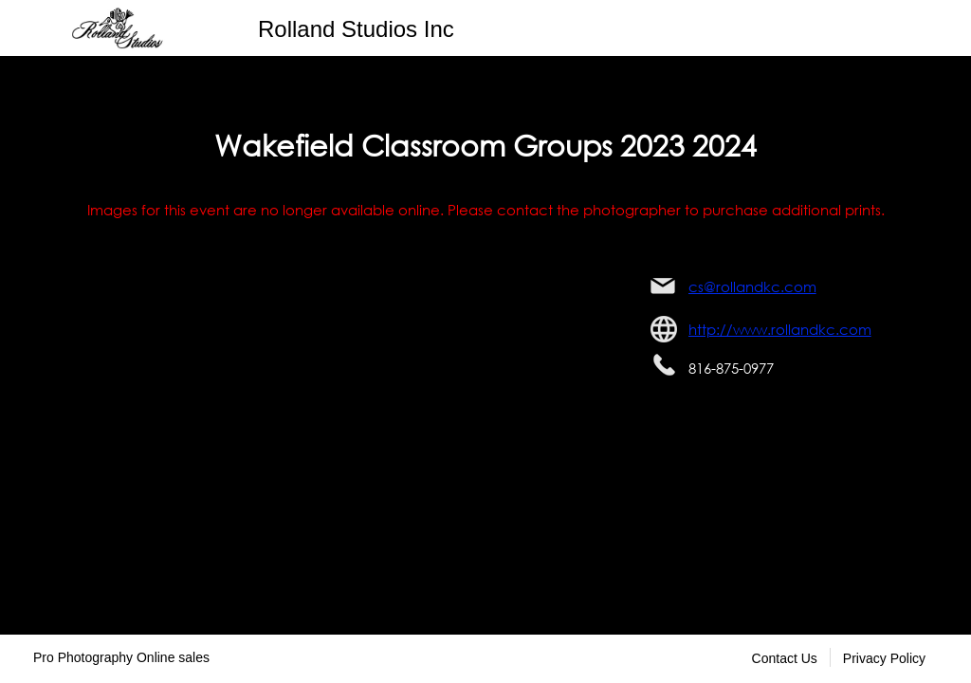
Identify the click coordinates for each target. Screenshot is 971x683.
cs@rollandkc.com (752, 286)
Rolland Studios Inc (356, 29)
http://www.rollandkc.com (779, 329)
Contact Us (784, 658)
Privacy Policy (884, 658)
